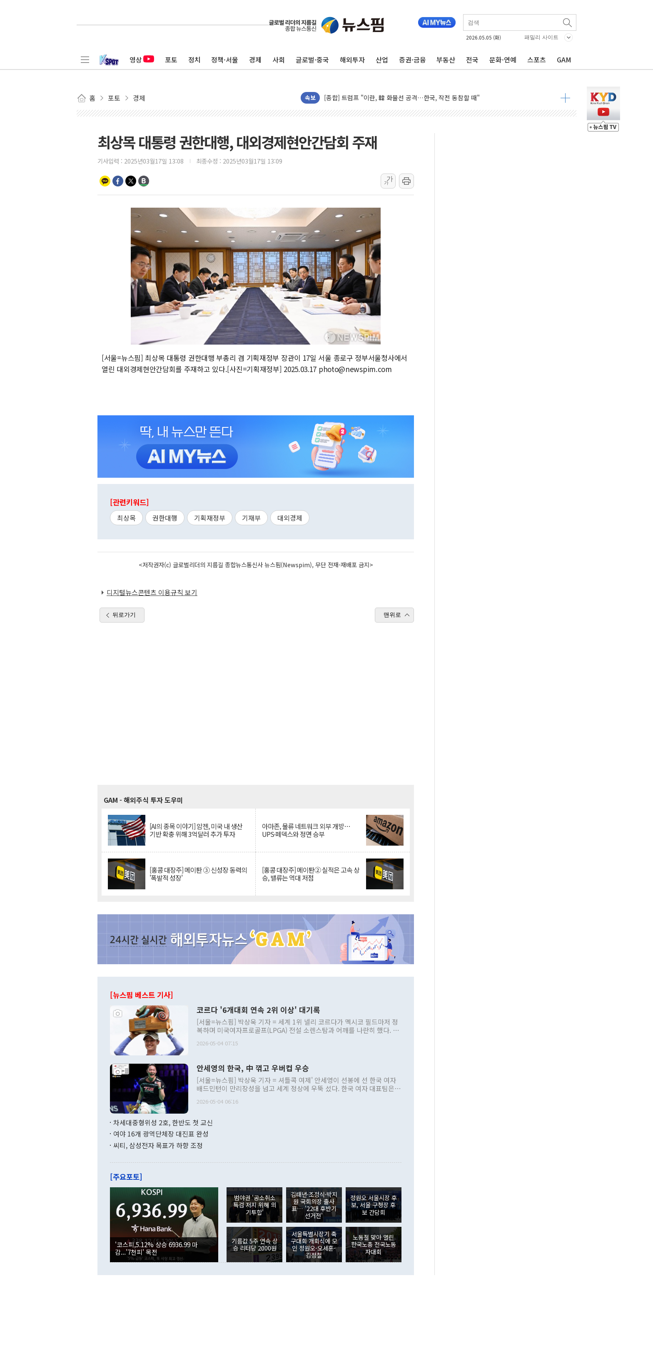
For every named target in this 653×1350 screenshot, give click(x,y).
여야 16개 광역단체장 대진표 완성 (161, 1133)
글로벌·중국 (312, 60)
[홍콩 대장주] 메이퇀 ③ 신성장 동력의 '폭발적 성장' (198, 874)
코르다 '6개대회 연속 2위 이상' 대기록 (258, 1010)
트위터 (130, 181)
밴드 (143, 181)
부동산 (445, 60)
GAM (564, 60)
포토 (171, 60)
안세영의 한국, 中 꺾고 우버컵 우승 (253, 1068)
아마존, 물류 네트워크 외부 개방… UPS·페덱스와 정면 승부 (306, 830)
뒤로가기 (124, 614)
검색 (568, 22)
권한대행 (164, 518)
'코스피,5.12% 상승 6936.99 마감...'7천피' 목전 (156, 1248)
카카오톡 (105, 181)
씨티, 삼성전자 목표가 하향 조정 (158, 1145)
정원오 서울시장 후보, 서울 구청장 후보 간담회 (373, 1204)
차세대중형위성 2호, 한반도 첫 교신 (163, 1122)
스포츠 (536, 60)
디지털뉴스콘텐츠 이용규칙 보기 (152, 592)
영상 (142, 60)
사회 (278, 60)
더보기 (565, 98)
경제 (255, 60)
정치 (194, 60)
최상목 (126, 518)
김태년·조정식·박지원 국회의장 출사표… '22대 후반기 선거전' (314, 1205)
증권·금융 (412, 60)
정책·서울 (224, 60)
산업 (382, 60)
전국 (472, 60)
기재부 (251, 518)
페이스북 (117, 181)
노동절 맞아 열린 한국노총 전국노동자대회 (373, 1244)
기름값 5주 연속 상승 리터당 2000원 (255, 1244)
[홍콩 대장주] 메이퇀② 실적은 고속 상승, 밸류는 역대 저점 (310, 874)
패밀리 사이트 (541, 37)
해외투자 (352, 60)
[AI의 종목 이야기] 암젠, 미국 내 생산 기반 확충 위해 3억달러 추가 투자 (196, 830)
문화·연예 (502, 60)
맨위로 (392, 614)
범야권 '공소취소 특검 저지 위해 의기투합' (254, 1204)
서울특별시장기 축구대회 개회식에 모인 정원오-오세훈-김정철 (314, 1244)
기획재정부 (209, 518)
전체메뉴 (85, 59)
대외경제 (289, 518)
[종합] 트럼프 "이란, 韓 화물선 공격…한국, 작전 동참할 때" (402, 97)
